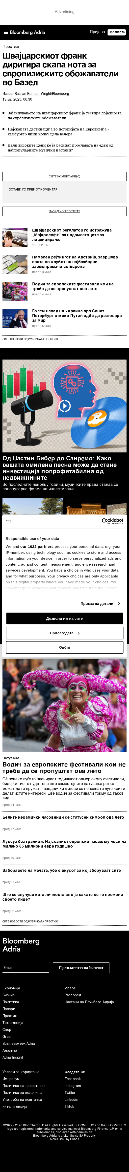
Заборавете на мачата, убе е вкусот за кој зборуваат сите (61, 871)
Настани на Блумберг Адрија (89, 1002)
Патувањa (11, 758)
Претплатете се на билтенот (81, 968)
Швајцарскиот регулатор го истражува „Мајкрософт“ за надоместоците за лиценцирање (72, 235)
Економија (11, 988)
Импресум (10, 1079)
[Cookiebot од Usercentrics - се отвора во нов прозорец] (101, 521)
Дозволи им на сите (64, 618)
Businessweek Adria (18, 1043)
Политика (10, 1002)
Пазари (8, 1009)
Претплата (117, 32)
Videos (70, 988)
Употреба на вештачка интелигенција (22, 1103)
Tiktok (69, 1106)
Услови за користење (21, 1072)
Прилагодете (64, 633)
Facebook (73, 1079)
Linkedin (71, 1100)
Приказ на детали (96, 603)
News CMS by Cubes (64, 1139)
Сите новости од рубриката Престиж (30, 339)
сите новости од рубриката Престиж (30, 921)
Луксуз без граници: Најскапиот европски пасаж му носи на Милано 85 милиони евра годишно (64, 844)
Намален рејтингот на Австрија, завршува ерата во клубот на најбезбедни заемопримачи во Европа (75, 262)
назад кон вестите (64, 211)
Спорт (7, 1030)
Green (7, 1037)
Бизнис (8, 995)
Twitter (70, 1093)
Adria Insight (12, 1057)
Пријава (97, 32)
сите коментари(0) (64, 176)
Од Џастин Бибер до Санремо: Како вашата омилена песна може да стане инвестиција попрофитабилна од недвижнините (59, 468)
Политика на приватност (23, 1086)
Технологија (12, 1023)
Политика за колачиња (22, 1093)
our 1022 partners (36, 546)
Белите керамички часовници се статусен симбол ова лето (63, 818)
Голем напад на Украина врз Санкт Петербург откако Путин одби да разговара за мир (77, 316)
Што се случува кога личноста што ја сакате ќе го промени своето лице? (62, 897)
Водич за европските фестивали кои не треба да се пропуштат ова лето (73, 286)
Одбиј (64, 647)
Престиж (10, 1016)
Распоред (73, 995)
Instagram (73, 1086)
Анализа (9, 1050)
